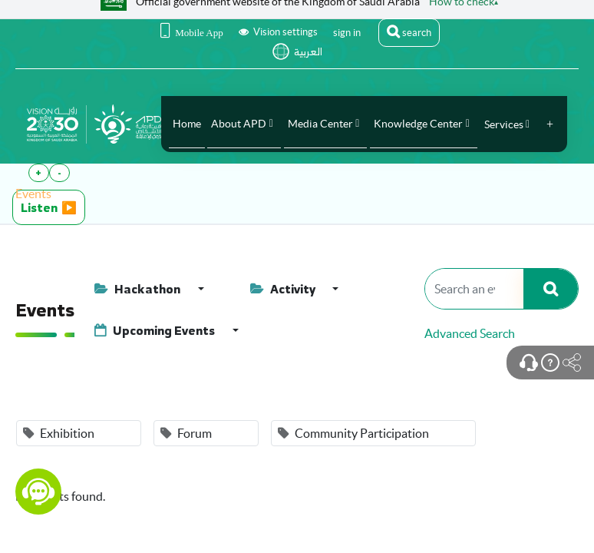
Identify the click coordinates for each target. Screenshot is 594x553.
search (409, 31)
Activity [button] (284, 289)
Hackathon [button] (138, 289)
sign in (347, 32)
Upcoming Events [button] (155, 330)
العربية (308, 52)
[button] (549, 124)
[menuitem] (187, 123)
